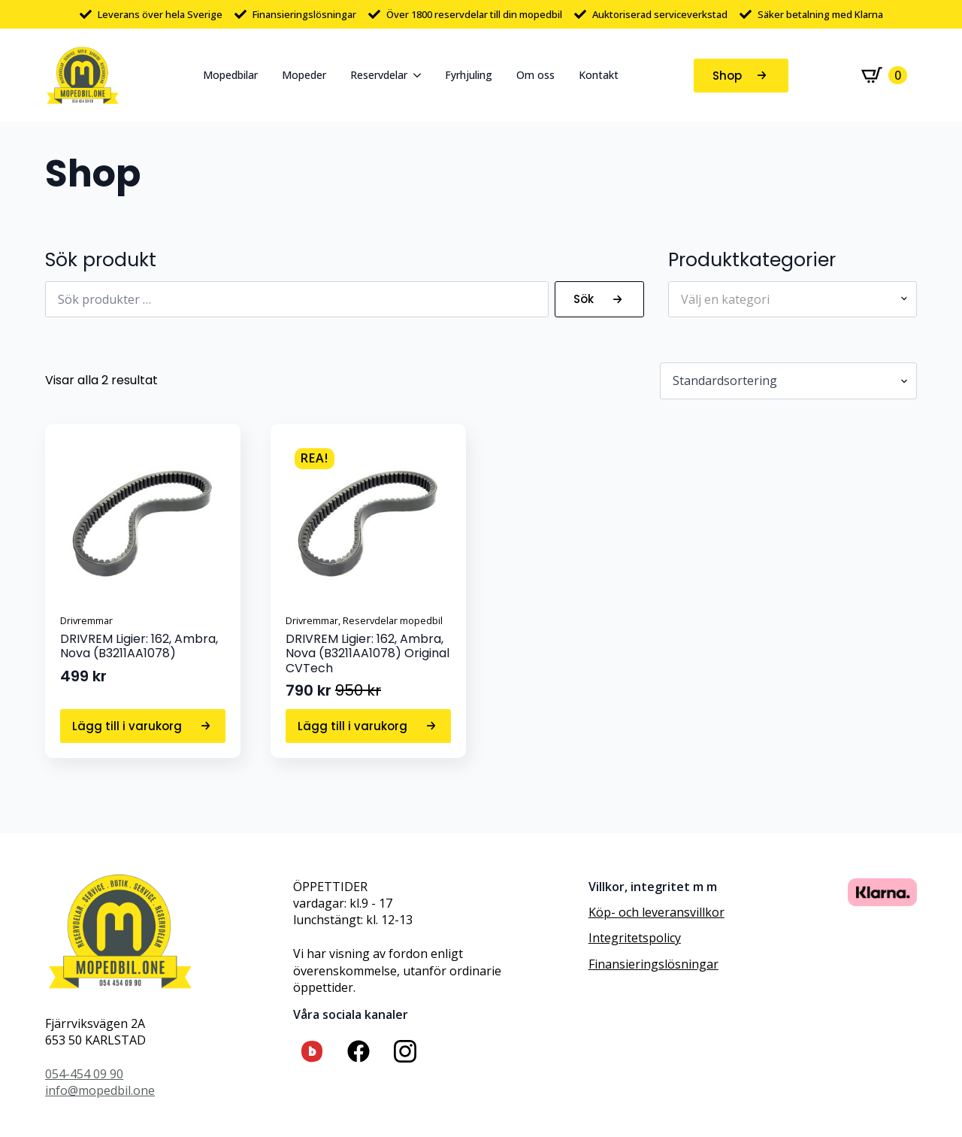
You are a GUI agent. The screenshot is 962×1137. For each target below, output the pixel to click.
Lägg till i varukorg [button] (127, 726)
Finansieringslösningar (653, 964)
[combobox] (792, 299)
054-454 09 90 (84, 1074)
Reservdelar (378, 75)
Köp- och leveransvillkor (656, 912)
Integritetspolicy (634, 937)
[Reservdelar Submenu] (420, 75)
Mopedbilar (230, 75)
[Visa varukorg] (884, 75)
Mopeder (304, 75)
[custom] (312, 1051)
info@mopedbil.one (100, 1090)
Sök (583, 299)
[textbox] (786, 299)
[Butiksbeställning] (788, 380)
